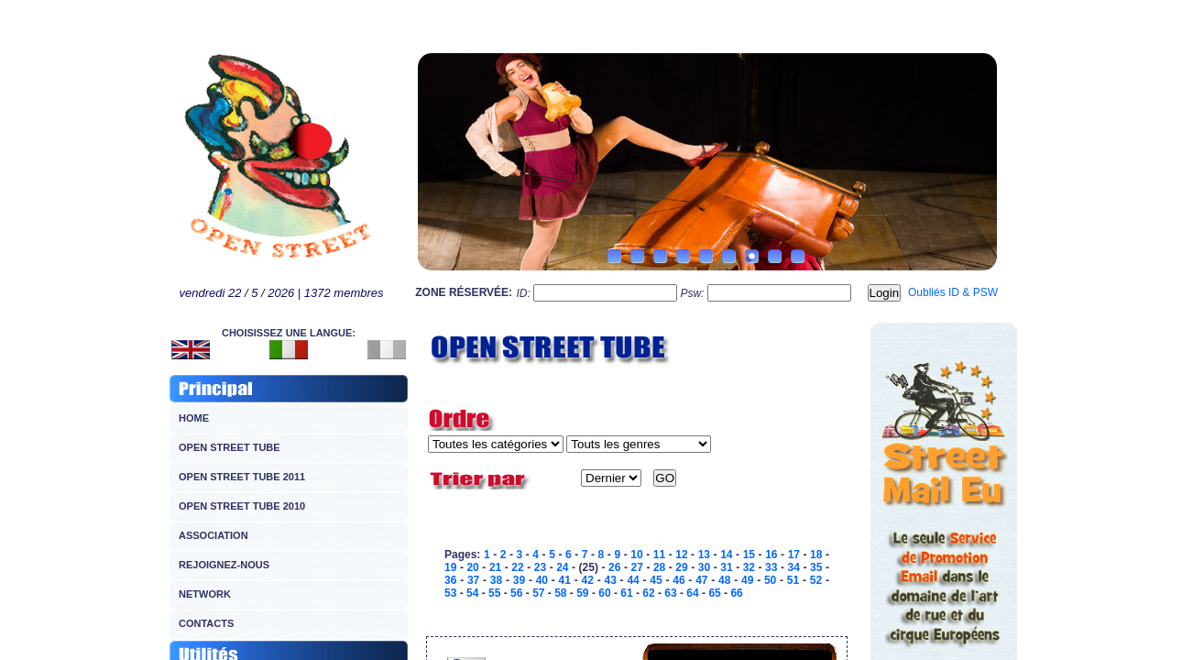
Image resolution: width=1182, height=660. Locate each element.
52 (816, 580)
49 (747, 580)
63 (670, 593)
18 (816, 554)
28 (659, 567)
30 (704, 567)
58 (560, 593)
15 (749, 554)
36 (450, 580)
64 (692, 593)
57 (538, 593)
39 (519, 580)
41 (565, 580)
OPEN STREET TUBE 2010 (242, 506)
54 (472, 593)
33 (771, 567)
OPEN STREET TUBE (229, 447)
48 (724, 580)
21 (495, 567)
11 (659, 554)
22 (517, 567)
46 (678, 580)
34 (794, 567)
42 (588, 580)
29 (681, 567)
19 (450, 567)
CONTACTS (206, 623)
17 (794, 554)
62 (648, 593)
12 (681, 554)
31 (726, 567)
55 (494, 593)
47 (701, 580)
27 (636, 567)
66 (736, 593)
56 (516, 593)
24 (562, 567)
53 (450, 593)
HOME (194, 418)
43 (610, 580)
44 (633, 580)
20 (472, 567)
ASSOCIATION (213, 535)
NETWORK (205, 594)
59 (582, 593)
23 (540, 567)
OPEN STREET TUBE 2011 (242, 476)
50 (770, 580)
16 (771, 554)
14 (726, 554)
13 (704, 554)
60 (604, 593)
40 (542, 580)
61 (626, 593)
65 (714, 593)
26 (614, 567)
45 (656, 580)
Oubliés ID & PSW (953, 292)
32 (749, 567)
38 (496, 580)
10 (636, 554)
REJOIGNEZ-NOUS (224, 564)
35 (816, 567)
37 (473, 580)
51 (793, 580)
